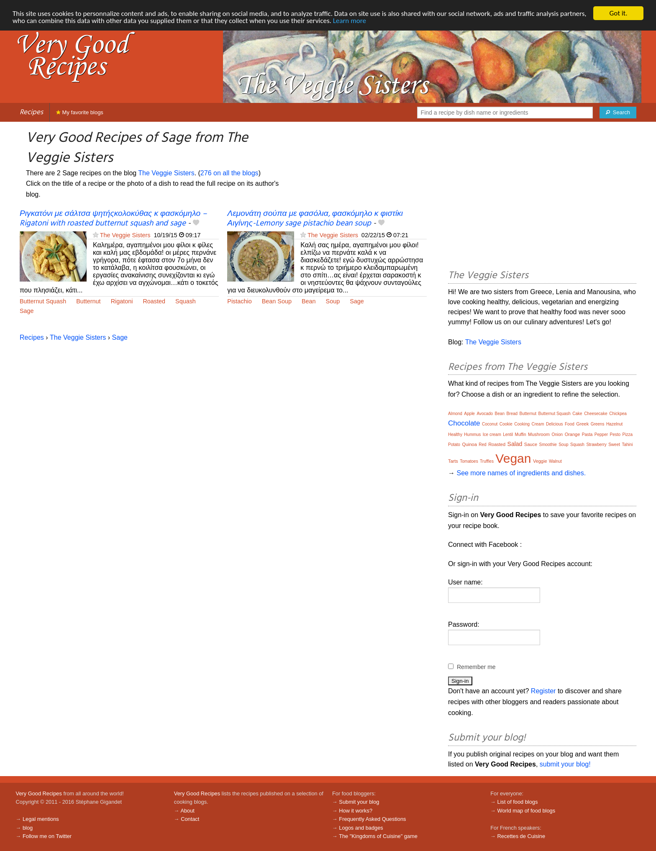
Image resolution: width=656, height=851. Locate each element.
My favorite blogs (79, 112)
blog (28, 828)
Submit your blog (359, 802)
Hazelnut (614, 424)
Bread (512, 413)
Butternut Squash (43, 301)
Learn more (349, 20)
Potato (454, 444)
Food (569, 424)
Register (543, 691)
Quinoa (469, 444)
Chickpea (618, 413)
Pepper (601, 434)
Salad (515, 444)
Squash (185, 301)
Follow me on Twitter (47, 836)
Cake (577, 413)
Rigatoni (122, 301)
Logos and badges (361, 828)
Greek (582, 423)
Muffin (520, 434)
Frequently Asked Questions (372, 819)
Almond (455, 413)
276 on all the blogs (229, 173)
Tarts (453, 461)
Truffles (487, 461)
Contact (190, 819)
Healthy (455, 434)
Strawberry (596, 444)
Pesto (615, 434)
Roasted (154, 301)
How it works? (355, 810)
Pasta (587, 434)
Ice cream (492, 434)
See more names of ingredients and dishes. (521, 473)
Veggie (540, 461)
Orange (572, 434)
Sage (27, 311)
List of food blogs (517, 802)
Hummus (472, 434)
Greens (598, 424)
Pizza (628, 434)
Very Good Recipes (39, 793)
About (187, 810)
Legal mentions (41, 819)
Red (482, 444)
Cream (537, 424)
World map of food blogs (526, 810)
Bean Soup (277, 301)
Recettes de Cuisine (521, 836)
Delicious (554, 424)
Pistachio (239, 301)
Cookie (506, 424)
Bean (309, 301)
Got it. (618, 13)
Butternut (88, 301)
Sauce (530, 444)
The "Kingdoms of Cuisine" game (378, 836)
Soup (333, 301)
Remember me (476, 667)
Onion (557, 434)
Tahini (627, 444)
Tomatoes (469, 461)
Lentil (508, 434)
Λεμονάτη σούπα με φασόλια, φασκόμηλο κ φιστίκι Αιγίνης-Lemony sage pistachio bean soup (315, 219)
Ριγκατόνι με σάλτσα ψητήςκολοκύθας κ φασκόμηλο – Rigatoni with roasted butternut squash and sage (113, 219)
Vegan (513, 458)
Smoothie (547, 444)
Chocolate (464, 423)
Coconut (489, 424)
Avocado (485, 413)
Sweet (614, 444)
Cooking (522, 424)
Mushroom (539, 434)
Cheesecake (595, 413)
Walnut (555, 461)
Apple (469, 413)
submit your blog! (565, 764)
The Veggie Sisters (166, 173)
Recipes (31, 112)
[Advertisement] (542, 197)
